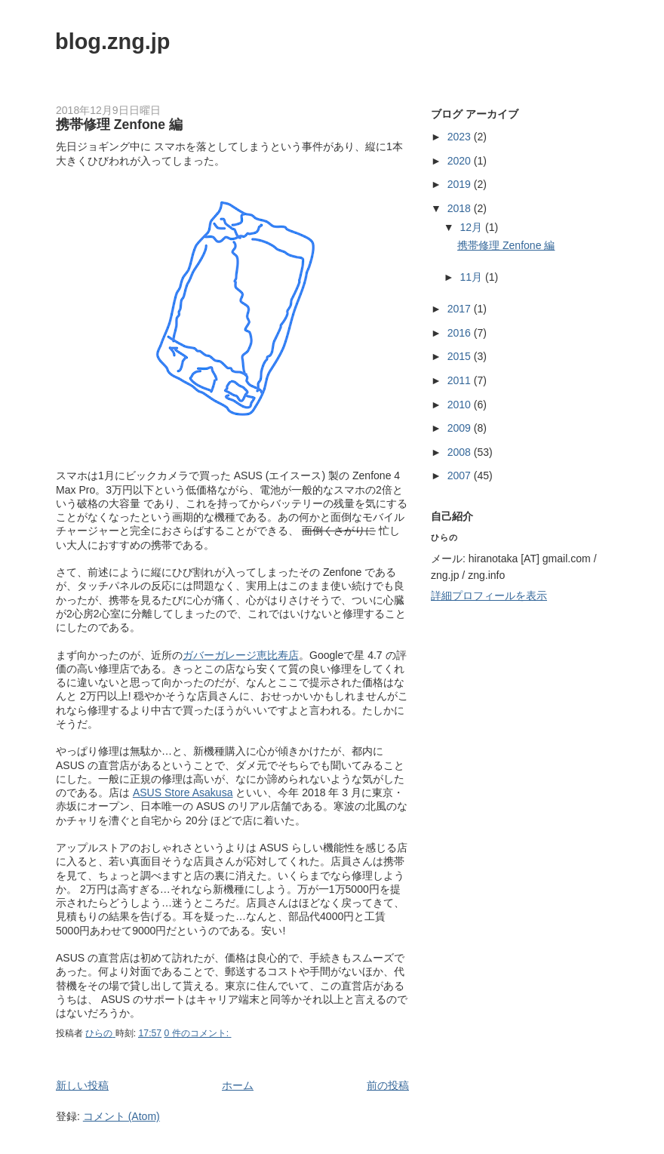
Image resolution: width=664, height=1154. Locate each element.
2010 (460, 405)
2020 (460, 161)
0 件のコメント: (198, 1033)
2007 (460, 475)
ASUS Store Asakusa (183, 792)
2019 (460, 184)
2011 (460, 380)
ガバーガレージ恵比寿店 (241, 655)
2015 (460, 356)
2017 (460, 309)
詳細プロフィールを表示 (489, 595)
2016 (460, 333)
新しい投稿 (82, 1085)
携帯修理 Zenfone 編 (119, 124)
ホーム (238, 1085)
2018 (460, 208)
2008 (460, 452)
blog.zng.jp (113, 41)
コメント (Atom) (121, 1116)
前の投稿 (388, 1085)
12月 (473, 227)
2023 (460, 137)
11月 (473, 277)
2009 (460, 428)
